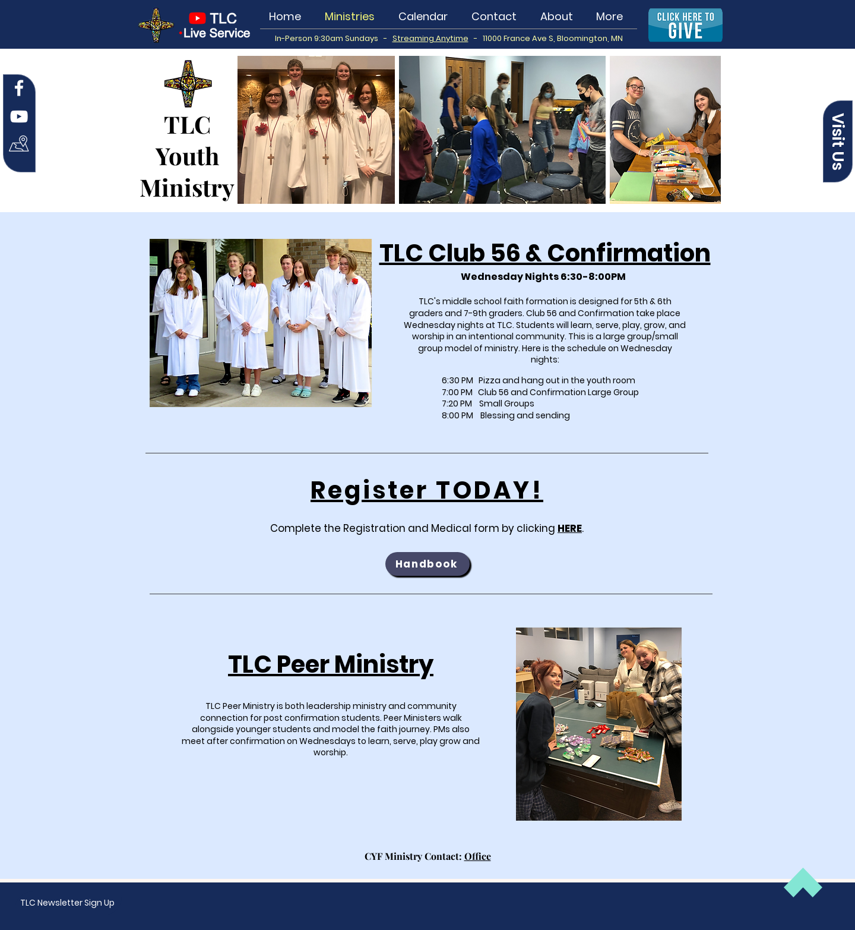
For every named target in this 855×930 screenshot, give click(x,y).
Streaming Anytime (430, 38)
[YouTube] (19, 116)
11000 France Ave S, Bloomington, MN (553, 38)
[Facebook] (19, 88)
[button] (838, 141)
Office (477, 856)
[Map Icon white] (19, 145)
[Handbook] (427, 564)
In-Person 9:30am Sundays (329, 38)
